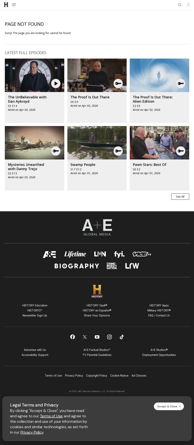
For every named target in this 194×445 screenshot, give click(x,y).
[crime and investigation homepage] (112, 266)
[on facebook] (72, 336)
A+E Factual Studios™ (97, 349)
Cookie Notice (119, 375)
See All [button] (180, 196)
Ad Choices (139, 375)
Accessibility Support (35, 354)
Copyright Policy (96, 375)
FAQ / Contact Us (159, 315)
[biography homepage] (77, 266)
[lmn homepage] (100, 254)
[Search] (180, 5)
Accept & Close (169, 406)
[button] (56, 83)
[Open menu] (14, 4)
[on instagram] (109, 337)
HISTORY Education (34, 305)
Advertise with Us (35, 349)
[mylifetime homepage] (75, 254)
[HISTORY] (6, 4)
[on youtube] (97, 337)
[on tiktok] (121, 337)
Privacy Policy (74, 375)
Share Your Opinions (97, 315)
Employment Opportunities (159, 354)
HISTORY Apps (159, 305)
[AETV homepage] (49, 254)
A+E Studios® (159, 349)
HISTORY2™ (34, 310)
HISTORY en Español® (97, 310)
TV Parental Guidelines (97, 354)
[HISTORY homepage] (97, 291)
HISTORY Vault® (97, 305)
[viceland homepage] (142, 254)
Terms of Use (53, 375)
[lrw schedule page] (132, 266)
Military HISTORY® (159, 310)
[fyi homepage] (119, 254)
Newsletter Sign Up (35, 315)
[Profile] (188, 5)
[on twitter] (84, 337)
